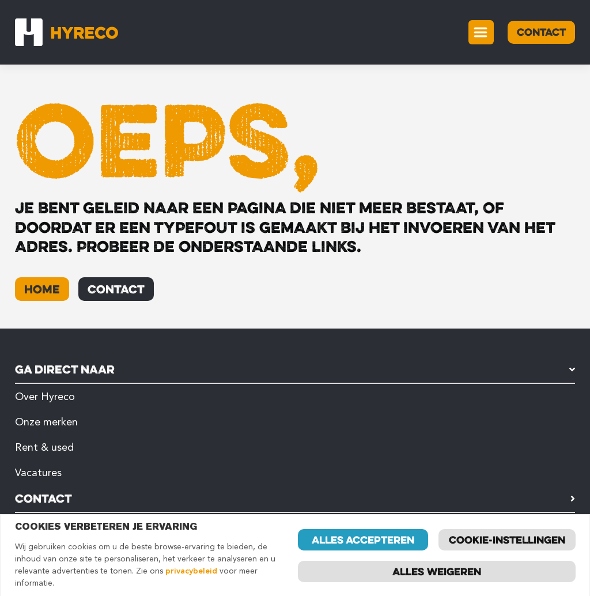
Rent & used (44, 447)
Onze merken (46, 422)
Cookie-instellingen (507, 539)
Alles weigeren (436, 571)
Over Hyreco (45, 396)
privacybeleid (191, 571)
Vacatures (38, 472)
